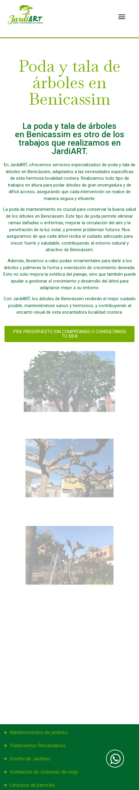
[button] (121, 16)
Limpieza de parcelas (32, 785)
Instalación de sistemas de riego (44, 772)
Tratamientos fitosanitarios (38, 745)
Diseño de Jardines (30, 759)
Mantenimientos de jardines (39, 732)
